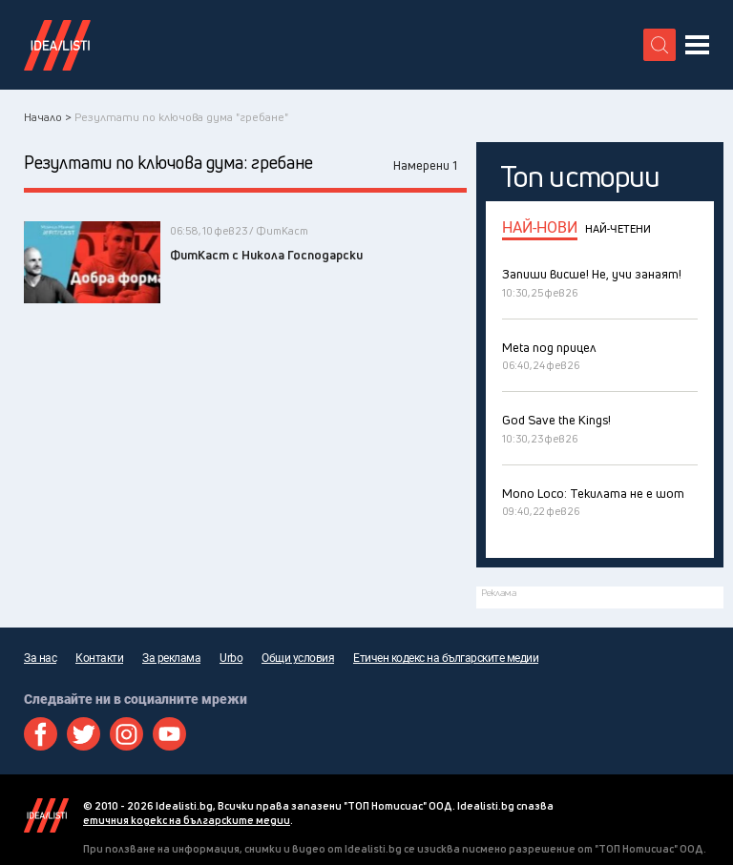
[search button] (659, 45)
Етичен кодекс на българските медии (445, 658)
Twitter (83, 734)
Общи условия (298, 658)
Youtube (169, 734)
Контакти (99, 658)
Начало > (48, 117)
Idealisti (46, 815)
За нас (40, 658)
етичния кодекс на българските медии (186, 820)
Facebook (40, 734)
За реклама (171, 658)
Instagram (126, 734)
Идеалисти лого (57, 45)
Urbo (231, 658)
